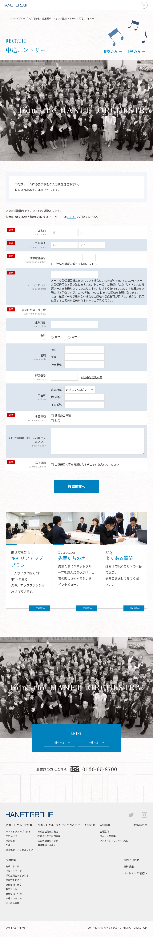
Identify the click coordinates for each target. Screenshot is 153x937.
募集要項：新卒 (14, 884)
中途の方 (133, 51)
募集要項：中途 (14, 893)
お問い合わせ (131, 860)
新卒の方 (110, 51)
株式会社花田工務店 (48, 831)
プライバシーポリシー (17, 927)
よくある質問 (12, 902)
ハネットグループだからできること (59, 825)
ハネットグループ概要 (19, 825)
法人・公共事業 (108, 836)
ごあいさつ (11, 836)
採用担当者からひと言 (17, 875)
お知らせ (90, 825)
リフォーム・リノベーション (114, 840)
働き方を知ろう (14, 880)
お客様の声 (140, 825)
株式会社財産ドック (48, 840)
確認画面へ (76, 486)
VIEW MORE (32, 608)
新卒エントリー (14, 889)
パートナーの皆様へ (135, 873)
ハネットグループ (19, 18)
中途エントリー (14, 898)
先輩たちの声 (12, 866)
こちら (71, 216)
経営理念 (10, 840)
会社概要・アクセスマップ (19, 849)
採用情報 (34, 18)
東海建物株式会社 (47, 845)
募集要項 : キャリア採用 (54, 18)
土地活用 (104, 831)
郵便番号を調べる (91, 377)
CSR (8, 845)
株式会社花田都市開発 (49, 836)
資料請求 (128, 866)
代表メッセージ (14, 870)
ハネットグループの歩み (18, 831)
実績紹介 (105, 825)
